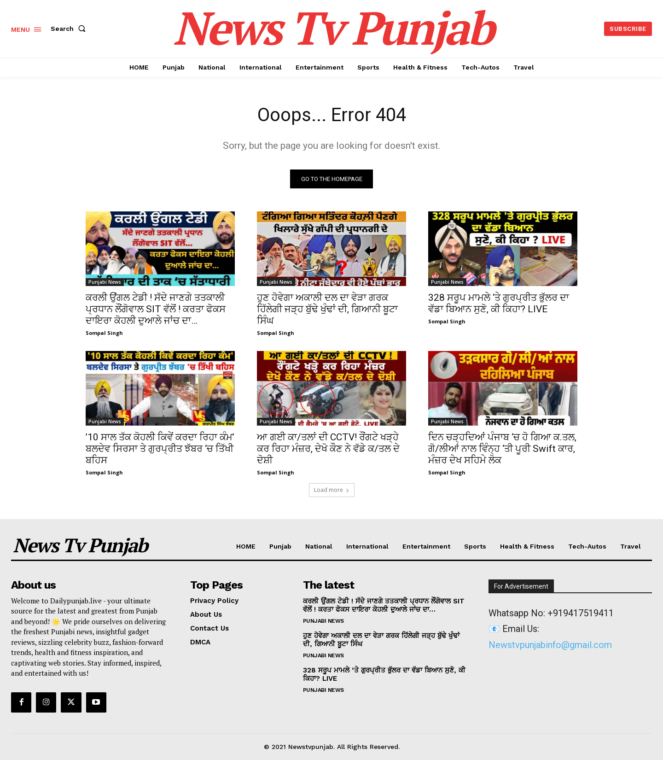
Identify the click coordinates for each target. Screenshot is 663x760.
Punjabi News (104, 282)
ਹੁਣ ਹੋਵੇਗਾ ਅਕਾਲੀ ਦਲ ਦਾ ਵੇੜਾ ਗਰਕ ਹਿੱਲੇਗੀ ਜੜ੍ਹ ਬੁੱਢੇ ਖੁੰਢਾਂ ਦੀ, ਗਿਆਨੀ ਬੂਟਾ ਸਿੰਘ (327, 309)
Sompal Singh (104, 332)
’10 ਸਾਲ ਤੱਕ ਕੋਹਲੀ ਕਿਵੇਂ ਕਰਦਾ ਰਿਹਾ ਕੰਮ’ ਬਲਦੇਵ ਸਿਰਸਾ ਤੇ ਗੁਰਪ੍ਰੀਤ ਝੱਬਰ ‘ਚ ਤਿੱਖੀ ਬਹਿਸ (160, 449)
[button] (70, 28)
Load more (331, 490)
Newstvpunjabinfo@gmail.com (550, 644)
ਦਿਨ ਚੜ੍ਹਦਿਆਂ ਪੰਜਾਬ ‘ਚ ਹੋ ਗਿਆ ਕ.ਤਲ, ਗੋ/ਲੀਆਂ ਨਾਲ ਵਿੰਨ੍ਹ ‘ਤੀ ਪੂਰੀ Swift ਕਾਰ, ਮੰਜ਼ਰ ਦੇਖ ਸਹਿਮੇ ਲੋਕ (502, 449)
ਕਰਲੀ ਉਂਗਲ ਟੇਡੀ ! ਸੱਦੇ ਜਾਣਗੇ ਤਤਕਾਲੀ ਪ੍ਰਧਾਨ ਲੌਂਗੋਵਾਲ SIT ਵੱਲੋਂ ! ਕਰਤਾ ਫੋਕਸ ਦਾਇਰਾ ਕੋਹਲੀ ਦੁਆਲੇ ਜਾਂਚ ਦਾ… (156, 309)
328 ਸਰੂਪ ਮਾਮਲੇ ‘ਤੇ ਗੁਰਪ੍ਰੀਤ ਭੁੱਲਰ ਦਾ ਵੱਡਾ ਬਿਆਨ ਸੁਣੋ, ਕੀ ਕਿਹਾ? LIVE (498, 303)
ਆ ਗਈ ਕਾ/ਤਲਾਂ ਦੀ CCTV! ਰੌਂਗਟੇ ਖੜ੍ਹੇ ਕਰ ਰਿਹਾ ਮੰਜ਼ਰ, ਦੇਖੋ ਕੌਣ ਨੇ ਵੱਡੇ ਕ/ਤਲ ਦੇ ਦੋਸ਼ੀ (328, 449)
